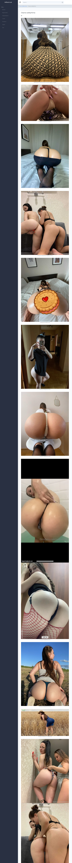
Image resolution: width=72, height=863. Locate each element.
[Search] (42, 2)
